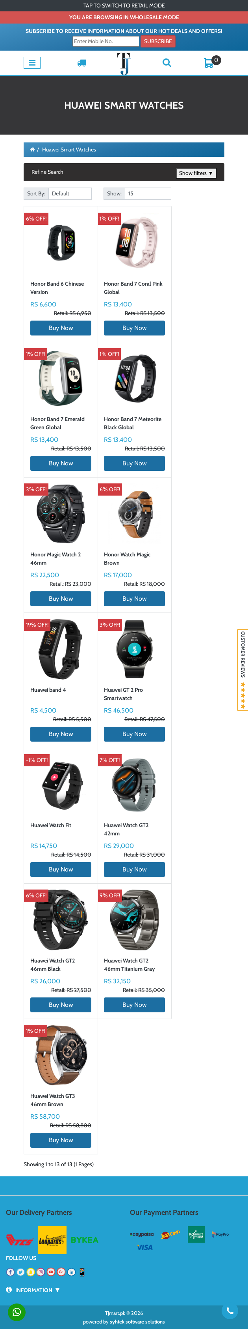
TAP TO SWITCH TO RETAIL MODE (124, 5)
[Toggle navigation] (32, 63)
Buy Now (61, 328)
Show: (114, 193)
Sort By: (36, 193)
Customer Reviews (243, 670)
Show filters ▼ (196, 173)
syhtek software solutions (137, 1321)
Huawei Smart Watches (69, 149)
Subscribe (158, 41)
